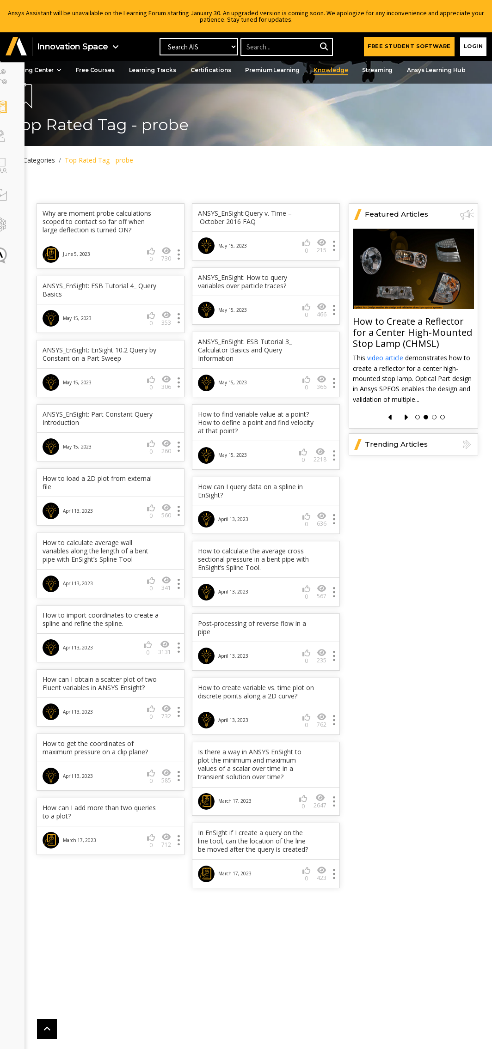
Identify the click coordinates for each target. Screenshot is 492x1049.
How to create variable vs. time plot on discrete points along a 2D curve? (121, 730)
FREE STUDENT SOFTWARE (409, 46)
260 (321, 465)
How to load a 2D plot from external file (253, 500)
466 (321, 328)
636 (180, 554)
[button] (16, 47)
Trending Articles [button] (419, 463)
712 (321, 891)
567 (180, 626)
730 (180, 280)
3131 (320, 682)
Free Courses (125, 70)
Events (45, 84)
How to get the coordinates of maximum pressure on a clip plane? (256, 794)
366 (321, 400)
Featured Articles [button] (419, 232)
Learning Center (62, 70)
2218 (178, 489)
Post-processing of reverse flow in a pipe (121, 662)
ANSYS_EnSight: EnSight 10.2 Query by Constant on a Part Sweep (112, 384)
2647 (178, 853)
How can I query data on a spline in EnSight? (119, 525)
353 (180, 344)
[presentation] (390, 436)
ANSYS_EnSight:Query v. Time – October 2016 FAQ (258, 235)
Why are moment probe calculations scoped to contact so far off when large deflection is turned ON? (120, 244)
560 (321, 529)
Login (473, 46)
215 (321, 264)
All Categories (62, 160)
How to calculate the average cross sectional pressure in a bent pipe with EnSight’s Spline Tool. (120, 594)
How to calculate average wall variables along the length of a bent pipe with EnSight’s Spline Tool (256, 573)
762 (180, 763)
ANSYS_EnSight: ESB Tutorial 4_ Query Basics (117, 316)
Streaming (415, 70)
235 (180, 690)
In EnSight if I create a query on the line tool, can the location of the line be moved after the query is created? (120, 897)
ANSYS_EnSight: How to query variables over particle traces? (256, 299)
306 (180, 417)
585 (321, 827)
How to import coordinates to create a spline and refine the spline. (256, 649)
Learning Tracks (184, 70)
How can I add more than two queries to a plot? (256, 863)
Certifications (243, 70)
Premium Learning (306, 70)
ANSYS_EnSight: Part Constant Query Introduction (256, 436)
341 (321, 610)
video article (385, 376)
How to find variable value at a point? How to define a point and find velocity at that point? (119, 457)
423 (180, 933)
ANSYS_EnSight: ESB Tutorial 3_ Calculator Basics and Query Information (258, 368)
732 (321, 755)
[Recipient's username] (286, 47)
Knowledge (367, 70)
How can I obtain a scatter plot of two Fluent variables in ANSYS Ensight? (261, 722)
